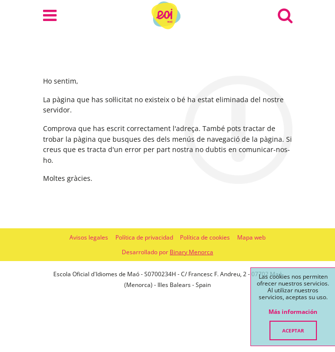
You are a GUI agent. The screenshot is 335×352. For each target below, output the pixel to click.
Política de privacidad (144, 237)
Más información (292, 311)
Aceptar (293, 330)
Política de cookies (205, 237)
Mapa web (251, 237)
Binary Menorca (191, 252)
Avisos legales (88, 237)
